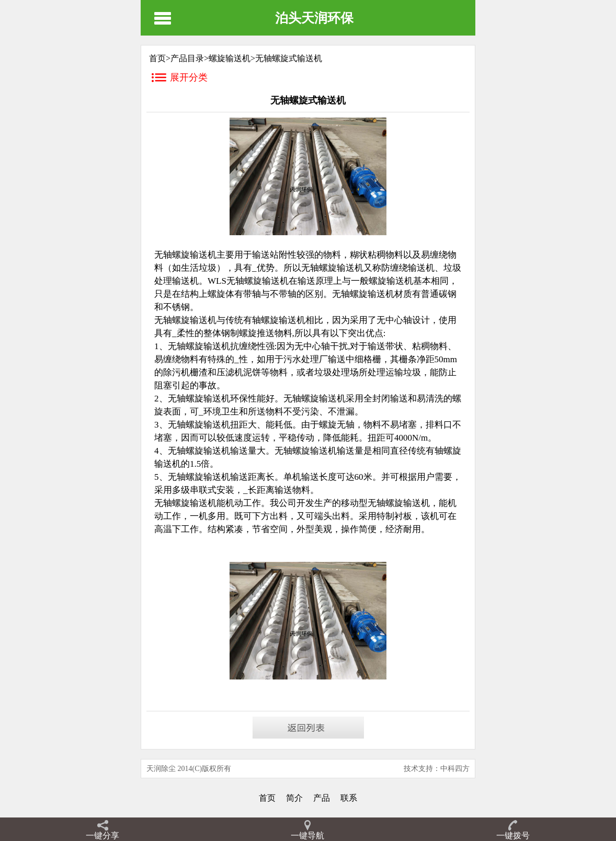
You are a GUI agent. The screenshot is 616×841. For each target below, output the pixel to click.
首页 (267, 797)
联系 (348, 797)
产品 (321, 797)
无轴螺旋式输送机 (288, 58)
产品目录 (187, 58)
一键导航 (307, 835)
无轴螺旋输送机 (399, 503)
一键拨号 (513, 835)
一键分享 (102, 835)
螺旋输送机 (229, 58)
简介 (294, 797)
